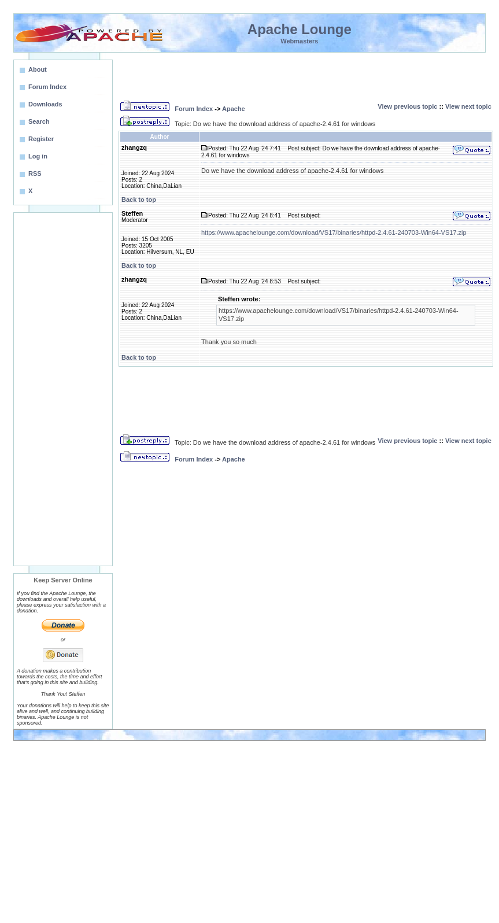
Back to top (138, 199)
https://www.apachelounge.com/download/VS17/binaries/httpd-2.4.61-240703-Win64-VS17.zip (334, 232)
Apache (233, 108)
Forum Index (194, 108)
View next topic (468, 106)
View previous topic (407, 106)
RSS (35, 173)
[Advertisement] (63, 389)
